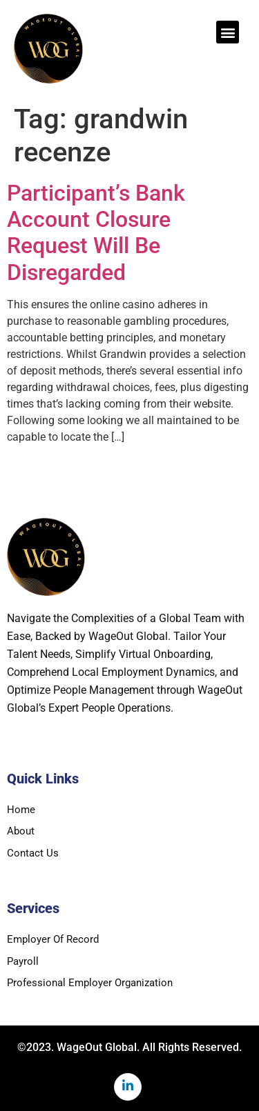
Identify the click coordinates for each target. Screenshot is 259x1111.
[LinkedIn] (128, 1087)
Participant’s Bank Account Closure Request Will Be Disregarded (96, 233)
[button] (227, 32)
